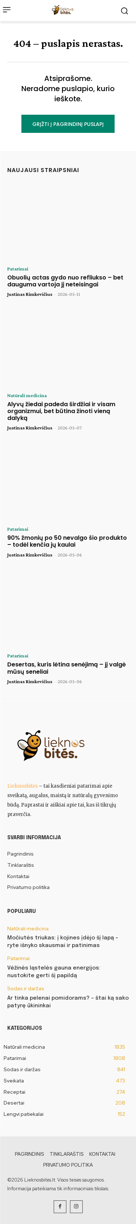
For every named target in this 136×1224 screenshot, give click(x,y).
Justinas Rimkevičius (29, 294)
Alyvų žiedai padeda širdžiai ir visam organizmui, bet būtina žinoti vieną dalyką (61, 411)
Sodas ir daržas (25, 989)
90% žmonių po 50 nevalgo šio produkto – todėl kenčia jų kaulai (67, 541)
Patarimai (17, 268)
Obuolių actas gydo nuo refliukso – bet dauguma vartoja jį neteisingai (65, 281)
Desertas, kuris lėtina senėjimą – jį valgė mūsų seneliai (66, 668)
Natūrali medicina (27, 395)
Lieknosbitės (22, 786)
